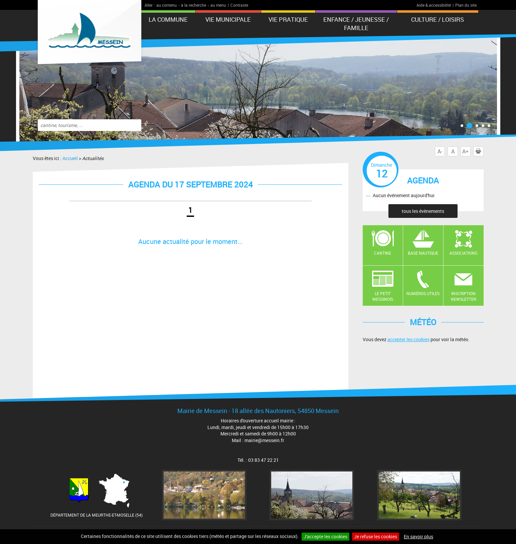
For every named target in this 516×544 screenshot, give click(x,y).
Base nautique (423, 253)
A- (440, 151)
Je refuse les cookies (375, 536)
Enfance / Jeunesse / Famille (356, 23)
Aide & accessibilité (433, 5)
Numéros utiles (423, 293)
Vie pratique (288, 19)
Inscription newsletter (463, 296)
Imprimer (480, 151)
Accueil (70, 158)
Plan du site (466, 5)
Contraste (239, 5)
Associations (463, 253)
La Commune (168, 19)
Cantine (382, 253)
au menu (218, 5)
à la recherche (193, 5)
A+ (465, 151)
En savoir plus (418, 536)
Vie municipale (228, 19)
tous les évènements (423, 211)
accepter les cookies (408, 339)
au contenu (166, 5)
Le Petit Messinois (382, 296)
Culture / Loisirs (437, 19)
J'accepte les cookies (325, 536)
